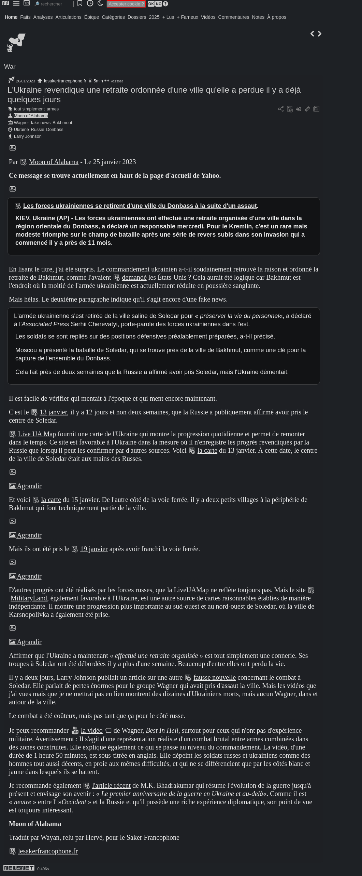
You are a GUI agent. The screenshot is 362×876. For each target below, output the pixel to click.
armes (53, 108)
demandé (134, 277)
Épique (91, 17)
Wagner (21, 122)
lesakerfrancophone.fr (65, 80)
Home (11, 17)
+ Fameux (187, 17)
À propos (276, 17)
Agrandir (25, 486)
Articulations (69, 17)
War (10, 66)
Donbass (54, 129)
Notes (258, 17)
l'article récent (111, 785)
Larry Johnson (28, 136)
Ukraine (21, 129)
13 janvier (53, 412)
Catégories (113, 17)
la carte (207, 450)
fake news (41, 122)
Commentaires (233, 17)
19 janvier (94, 549)
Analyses (43, 17)
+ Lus (168, 17)
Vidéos (208, 17)
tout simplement (29, 108)
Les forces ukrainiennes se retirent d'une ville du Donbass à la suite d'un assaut (140, 205)
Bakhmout (62, 122)
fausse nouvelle (214, 677)
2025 (154, 17)
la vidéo (92, 730)
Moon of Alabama (31, 115)
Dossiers (137, 17)
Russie (37, 129)
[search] (53, 4)
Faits (25, 17)
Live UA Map (37, 434)
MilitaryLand (29, 598)
